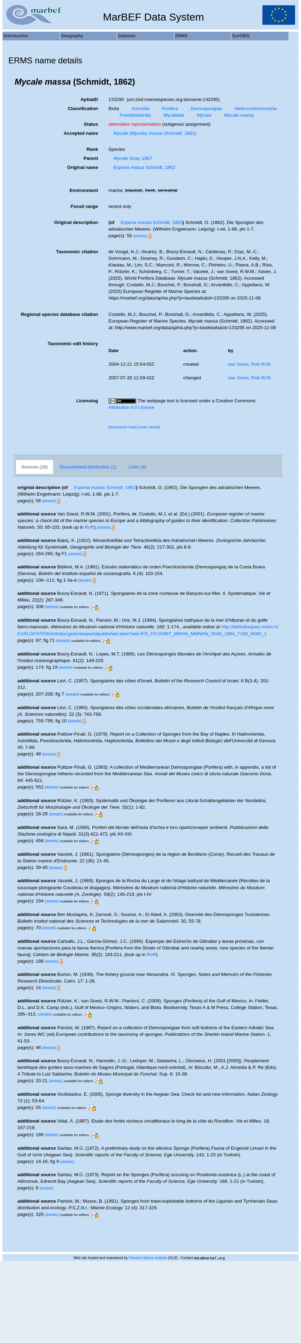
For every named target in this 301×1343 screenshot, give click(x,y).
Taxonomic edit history (72, 343)
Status (91, 124)
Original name (82, 167)
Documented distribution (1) (88, 466)
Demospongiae (204, 108)
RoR (89, 527)
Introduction (16, 35)
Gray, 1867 (130, 158)
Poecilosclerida (133, 115)
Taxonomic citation (77, 251)
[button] (11, 82)
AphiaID (89, 99)
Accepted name (81, 133)
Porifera (167, 108)
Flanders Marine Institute (148, 1258)
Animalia (137, 108)
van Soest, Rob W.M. (249, 364)
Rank (92, 149)
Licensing (87, 400)
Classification (83, 108)
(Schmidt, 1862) (152, 133)
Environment (84, 190)
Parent (91, 158)
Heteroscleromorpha (253, 108)
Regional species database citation (59, 314)
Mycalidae (171, 115)
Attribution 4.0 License (131, 407)
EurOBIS (240, 35)
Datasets (127, 35)
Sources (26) (34, 466)
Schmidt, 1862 (141, 167)
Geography (72, 35)
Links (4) (137, 466)
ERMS (181, 35)
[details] (140, 236)
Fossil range (84, 206)
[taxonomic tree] (122, 427)
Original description (76, 222)
